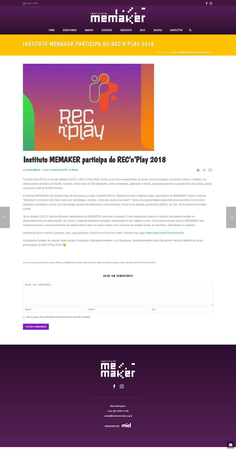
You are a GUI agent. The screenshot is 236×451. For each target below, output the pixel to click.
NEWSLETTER (176, 30)
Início (158, 52)
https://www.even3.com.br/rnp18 (165, 232)
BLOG (142, 30)
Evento (30, 262)
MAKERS (89, 30)
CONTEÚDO (106, 30)
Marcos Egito (77, 262)
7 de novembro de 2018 (58, 169)
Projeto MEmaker (127, 262)
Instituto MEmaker (33, 169)
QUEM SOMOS (70, 30)
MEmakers (102, 262)
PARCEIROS (126, 30)
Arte (24, 262)
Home (52, 30)
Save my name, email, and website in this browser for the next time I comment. (58, 321)
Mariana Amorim (90, 262)
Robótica (152, 262)
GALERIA (157, 30)
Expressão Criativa (41, 262)
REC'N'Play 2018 (141, 262)
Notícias (166, 52)
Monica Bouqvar (113, 262)
